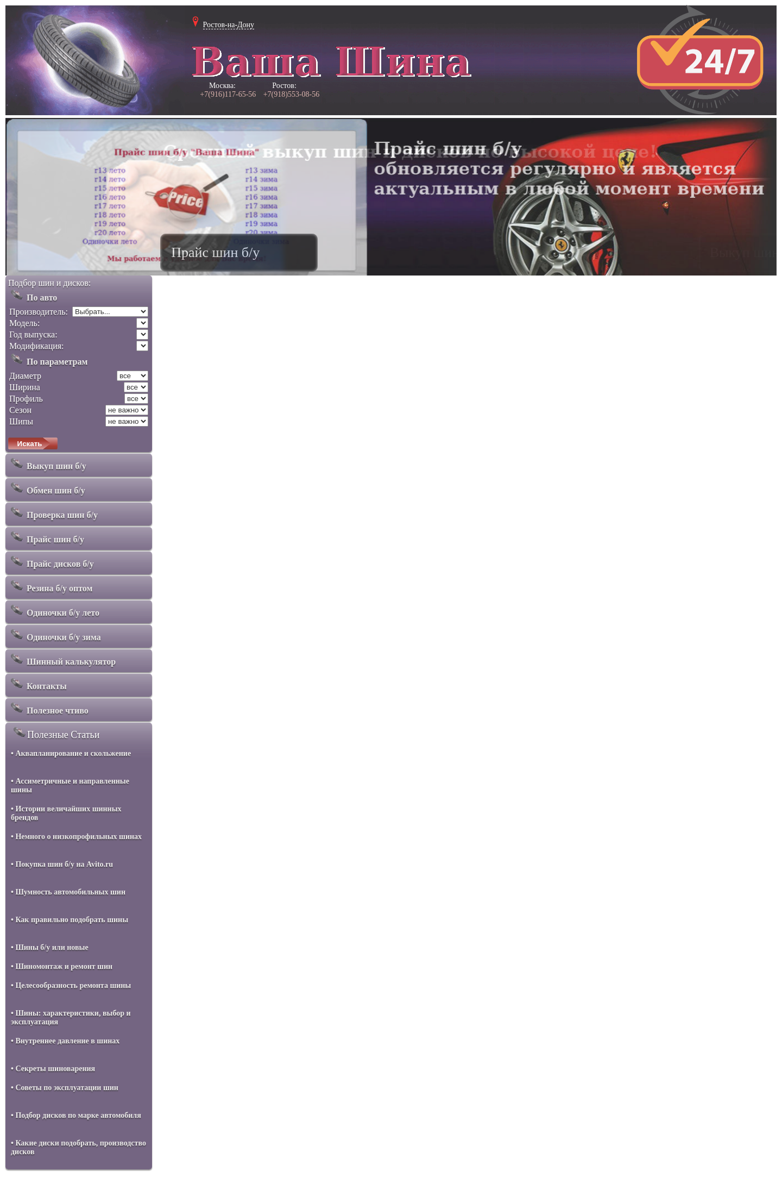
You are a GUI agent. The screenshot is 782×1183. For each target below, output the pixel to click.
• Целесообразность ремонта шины (71, 985)
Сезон (20, 410)
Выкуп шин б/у (47, 463)
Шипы (21, 421)
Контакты (37, 684)
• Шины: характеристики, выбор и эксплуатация (71, 1017)
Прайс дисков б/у (51, 561)
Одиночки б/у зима (54, 635)
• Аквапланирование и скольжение (71, 753)
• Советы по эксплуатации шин (64, 1088)
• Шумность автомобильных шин (68, 892)
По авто (32, 295)
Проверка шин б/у (53, 512)
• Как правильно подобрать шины (69, 920)
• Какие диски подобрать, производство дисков (78, 1147)
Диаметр (25, 375)
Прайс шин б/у (46, 537)
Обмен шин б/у (46, 488)
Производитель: (38, 311)
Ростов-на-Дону (229, 25)
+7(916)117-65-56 (228, 94)
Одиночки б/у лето (53, 610)
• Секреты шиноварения (53, 1069)
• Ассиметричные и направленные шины (70, 785)
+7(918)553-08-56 (291, 94)
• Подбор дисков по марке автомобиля (76, 1115)
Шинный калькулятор (62, 659)
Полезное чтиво (48, 708)
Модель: (24, 323)
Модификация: (36, 345)
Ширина (24, 387)
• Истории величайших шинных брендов (66, 813)
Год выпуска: (33, 334)
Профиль (26, 398)
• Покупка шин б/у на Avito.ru (62, 864)
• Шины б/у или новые (50, 947)
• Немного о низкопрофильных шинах (76, 837)
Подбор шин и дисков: (49, 282)
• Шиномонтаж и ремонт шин (61, 966)
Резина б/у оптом (50, 586)
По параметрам (47, 359)
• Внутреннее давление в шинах (65, 1041)
